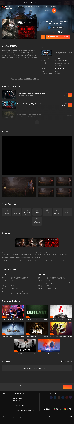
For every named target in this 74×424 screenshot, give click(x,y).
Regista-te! (67, 386)
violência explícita (28, 78)
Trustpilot (4, 393)
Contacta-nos (16, 400)
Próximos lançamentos (39, 6)
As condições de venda (18, 393)
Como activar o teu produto (61, 60)
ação (16, 78)
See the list (57, 58)
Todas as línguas (66, 361)
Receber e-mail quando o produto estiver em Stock (58, 37)
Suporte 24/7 (53, 6)
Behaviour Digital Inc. (59, 66)
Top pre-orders (28, 6)
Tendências (20, 6)
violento (20, 78)
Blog (47, 6)
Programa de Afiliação (18, 398)
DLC (12, 78)
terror (34, 78)
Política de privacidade (18, 396)
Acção (56, 71)
